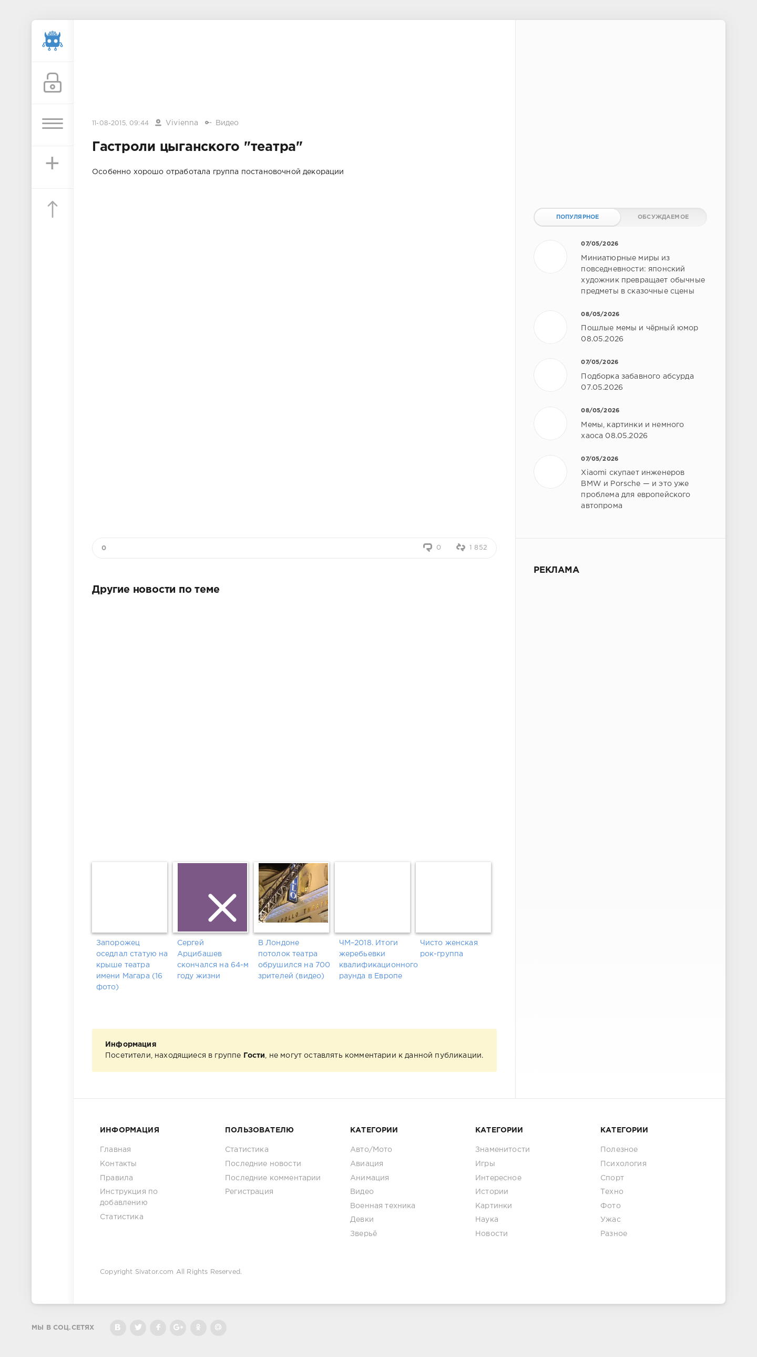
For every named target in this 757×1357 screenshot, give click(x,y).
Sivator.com (154, 1272)
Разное (613, 1234)
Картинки (493, 1206)
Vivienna (182, 123)
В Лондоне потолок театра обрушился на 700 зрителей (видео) (294, 959)
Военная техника (383, 1206)
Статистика (122, 1217)
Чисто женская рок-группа (449, 948)
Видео (227, 123)
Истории (491, 1192)
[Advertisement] (294, 70)
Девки (362, 1220)
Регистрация (249, 1192)
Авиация (366, 1164)
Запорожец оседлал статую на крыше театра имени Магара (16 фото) (132, 965)
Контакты (118, 1164)
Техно (611, 1192)
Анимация (369, 1178)
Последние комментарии (273, 1178)
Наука (486, 1220)
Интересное (498, 1178)
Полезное (619, 1150)
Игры (485, 1164)
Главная (115, 1150)
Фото (610, 1206)
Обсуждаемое (663, 217)
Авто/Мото (371, 1150)
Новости (491, 1234)
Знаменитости (502, 1150)
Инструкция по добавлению (129, 1197)
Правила (116, 1178)
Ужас (610, 1220)
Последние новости (263, 1164)
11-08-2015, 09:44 (120, 123)
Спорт (612, 1178)
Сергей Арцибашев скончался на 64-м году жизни (213, 959)
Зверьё (363, 1234)
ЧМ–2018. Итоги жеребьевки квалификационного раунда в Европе (375, 959)
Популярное (577, 217)
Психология (623, 1164)
